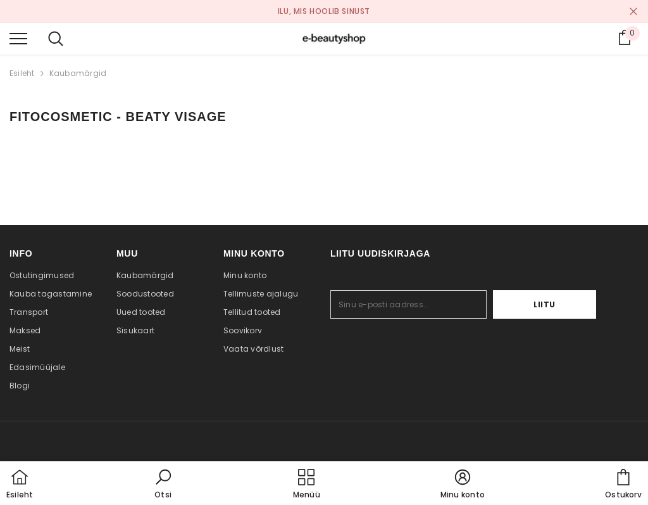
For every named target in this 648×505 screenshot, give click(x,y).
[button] (163, 485)
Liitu (557, 304)
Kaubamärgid (78, 73)
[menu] (18, 38)
